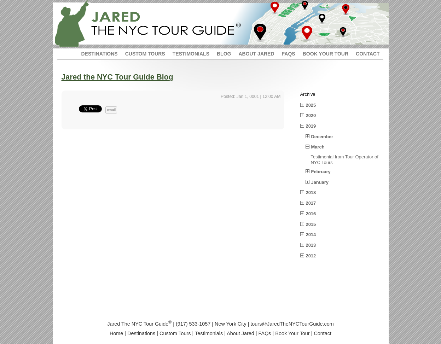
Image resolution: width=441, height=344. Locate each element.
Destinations (141, 333)
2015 (311, 224)
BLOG (224, 54)
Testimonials (209, 333)
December (322, 136)
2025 (311, 105)
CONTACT (367, 54)
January (320, 182)
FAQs (265, 333)
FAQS (288, 54)
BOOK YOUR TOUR (325, 54)
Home (116, 333)
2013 (311, 245)
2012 (311, 255)
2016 (311, 213)
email (111, 110)
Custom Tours (175, 333)
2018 (311, 192)
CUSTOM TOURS (145, 54)
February (321, 171)
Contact (322, 333)
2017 (311, 203)
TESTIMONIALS (191, 54)
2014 (311, 234)
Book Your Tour (292, 333)
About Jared (240, 333)
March (318, 147)
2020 (311, 115)
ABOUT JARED (256, 54)
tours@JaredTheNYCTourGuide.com (291, 324)
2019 (311, 126)
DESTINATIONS (99, 54)
